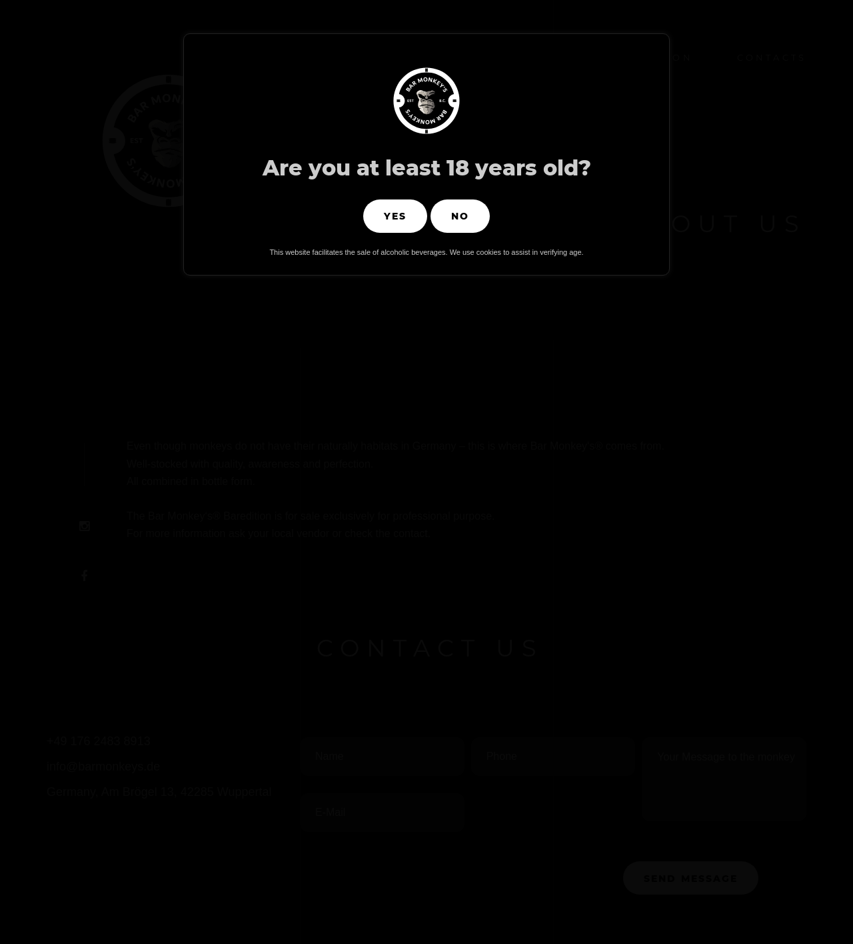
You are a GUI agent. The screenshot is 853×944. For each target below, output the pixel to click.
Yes (395, 216)
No (460, 216)
